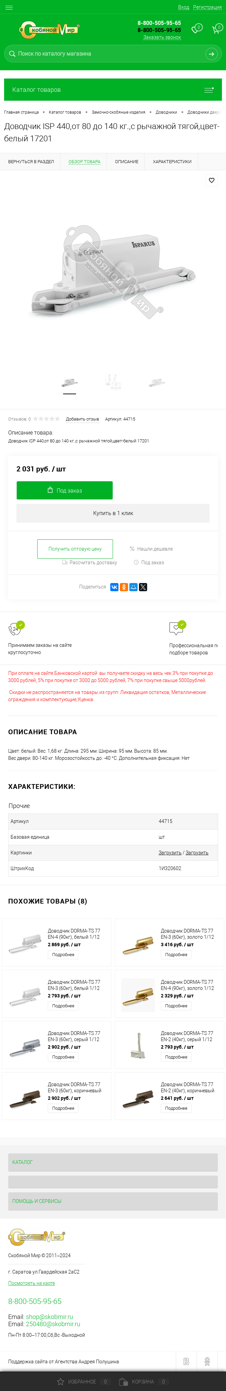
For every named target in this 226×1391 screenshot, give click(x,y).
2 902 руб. (64, 1047)
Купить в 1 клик (113, 513)
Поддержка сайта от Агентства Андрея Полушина (63, 1362)
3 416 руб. (177, 944)
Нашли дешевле (151, 549)
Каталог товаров (113, 90)
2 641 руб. (177, 1098)
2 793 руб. (64, 996)
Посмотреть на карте (31, 1283)
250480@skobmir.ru (53, 1324)
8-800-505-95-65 (159, 30)
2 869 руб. (64, 944)
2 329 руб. (177, 996)
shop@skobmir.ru (49, 1317)
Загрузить (166, 853)
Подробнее (63, 954)
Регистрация (207, 7)
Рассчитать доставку (89, 563)
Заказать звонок (162, 37)
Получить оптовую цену (75, 549)
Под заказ (148, 563)
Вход (183, 7)
